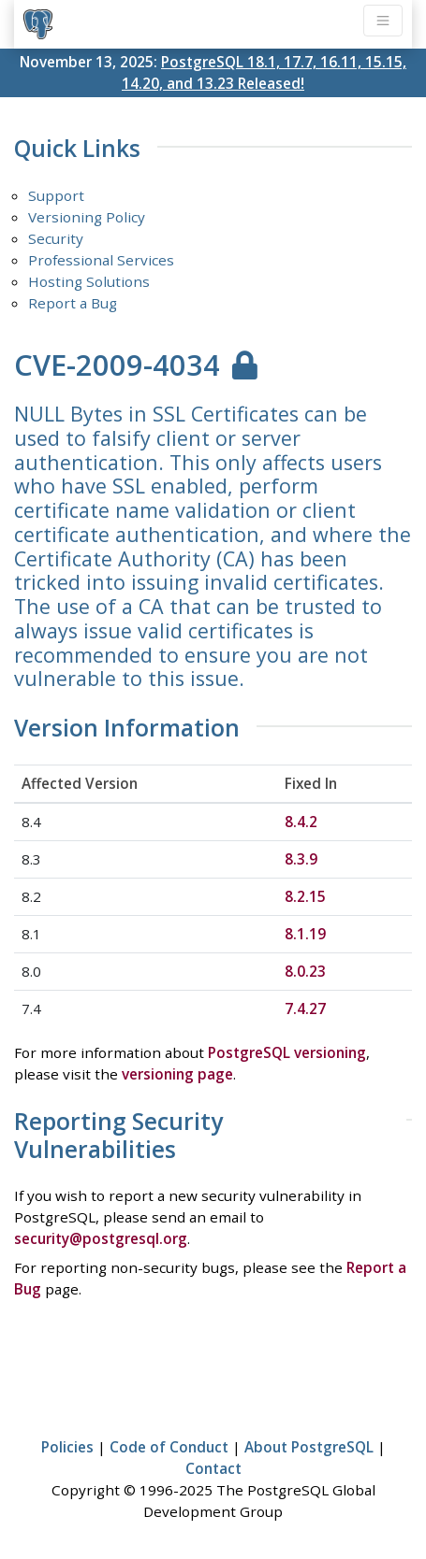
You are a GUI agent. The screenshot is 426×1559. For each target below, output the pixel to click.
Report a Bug (72, 302)
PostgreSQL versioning (287, 1052)
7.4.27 (305, 1008)
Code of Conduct (169, 1446)
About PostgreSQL (309, 1446)
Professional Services (101, 259)
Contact (213, 1468)
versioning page (177, 1074)
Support (56, 195)
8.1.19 (305, 933)
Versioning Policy (86, 216)
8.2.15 (305, 896)
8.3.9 (301, 859)
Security (55, 238)
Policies (67, 1446)
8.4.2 (301, 821)
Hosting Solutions (89, 281)
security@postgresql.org (100, 1238)
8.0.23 (305, 971)
